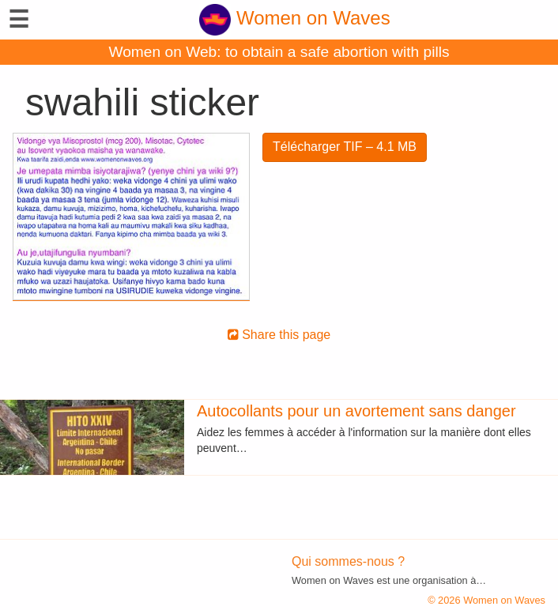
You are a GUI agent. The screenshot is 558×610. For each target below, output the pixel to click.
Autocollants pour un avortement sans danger (356, 411)
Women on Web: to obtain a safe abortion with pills (278, 51)
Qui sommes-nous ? (348, 561)
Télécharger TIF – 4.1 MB (345, 146)
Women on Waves (294, 17)
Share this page (279, 334)
